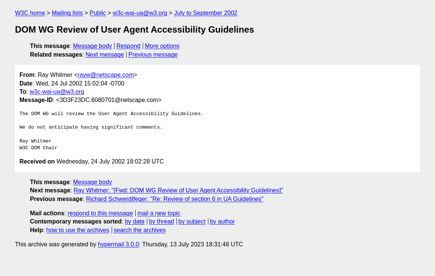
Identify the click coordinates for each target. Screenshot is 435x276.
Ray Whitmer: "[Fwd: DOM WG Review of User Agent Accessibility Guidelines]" (178, 190)
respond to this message (100, 213)
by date (134, 221)
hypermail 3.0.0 (118, 244)
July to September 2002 (205, 13)
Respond (129, 46)
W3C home (30, 13)
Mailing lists (67, 13)
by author (222, 221)
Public (98, 13)
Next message (105, 54)
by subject (191, 221)
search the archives (140, 230)
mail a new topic (159, 213)
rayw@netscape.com (106, 75)
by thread (161, 221)
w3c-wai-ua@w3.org (140, 13)
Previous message (153, 54)
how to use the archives (77, 230)
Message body (92, 46)
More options (162, 46)
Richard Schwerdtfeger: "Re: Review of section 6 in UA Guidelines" (174, 199)
